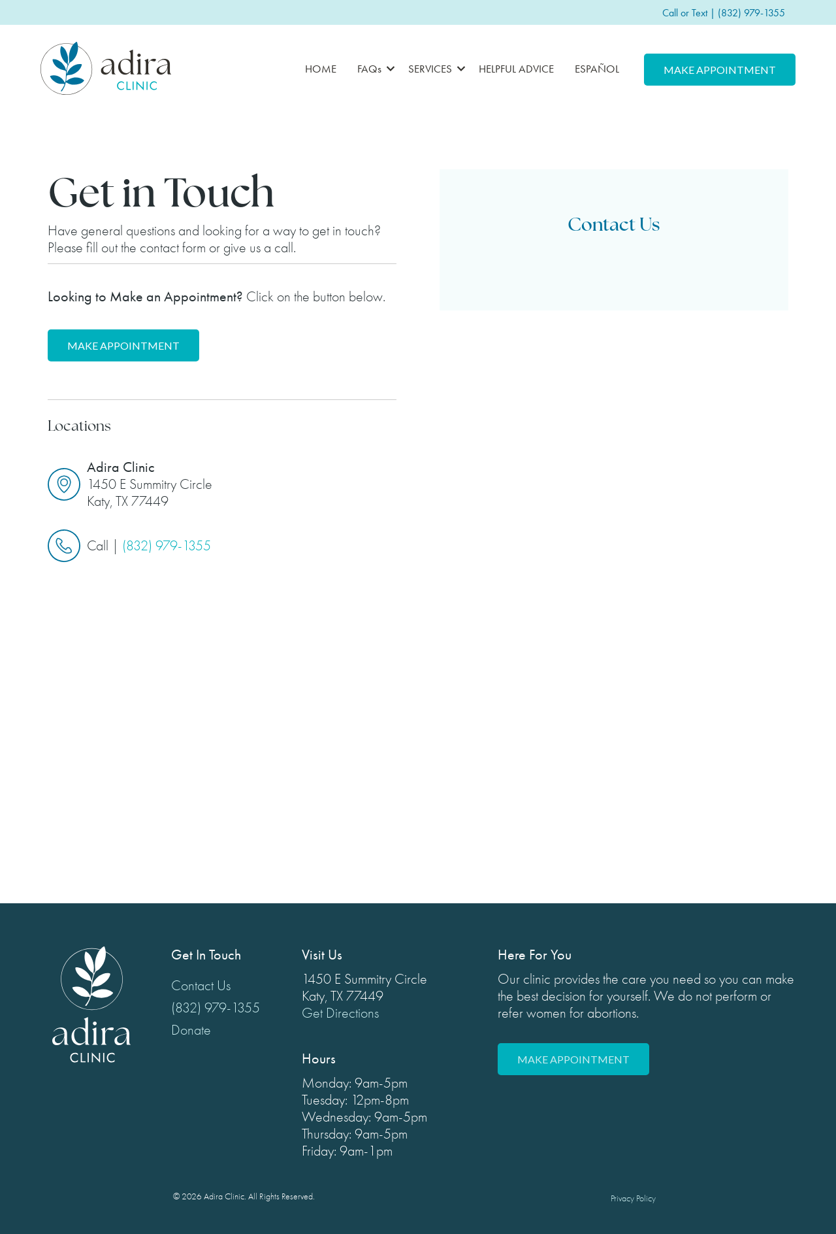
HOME (320, 68)
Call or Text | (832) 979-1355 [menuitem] (723, 13)
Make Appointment (720, 69)
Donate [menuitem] (191, 1030)
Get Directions (340, 1013)
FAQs (369, 68)
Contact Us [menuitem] (201, 985)
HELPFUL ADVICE (516, 68)
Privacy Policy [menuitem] (633, 1198)
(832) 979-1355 (166, 545)
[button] (372, 68)
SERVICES (430, 68)
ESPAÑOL (597, 68)
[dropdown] (372, 68)
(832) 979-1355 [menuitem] (215, 1007)
